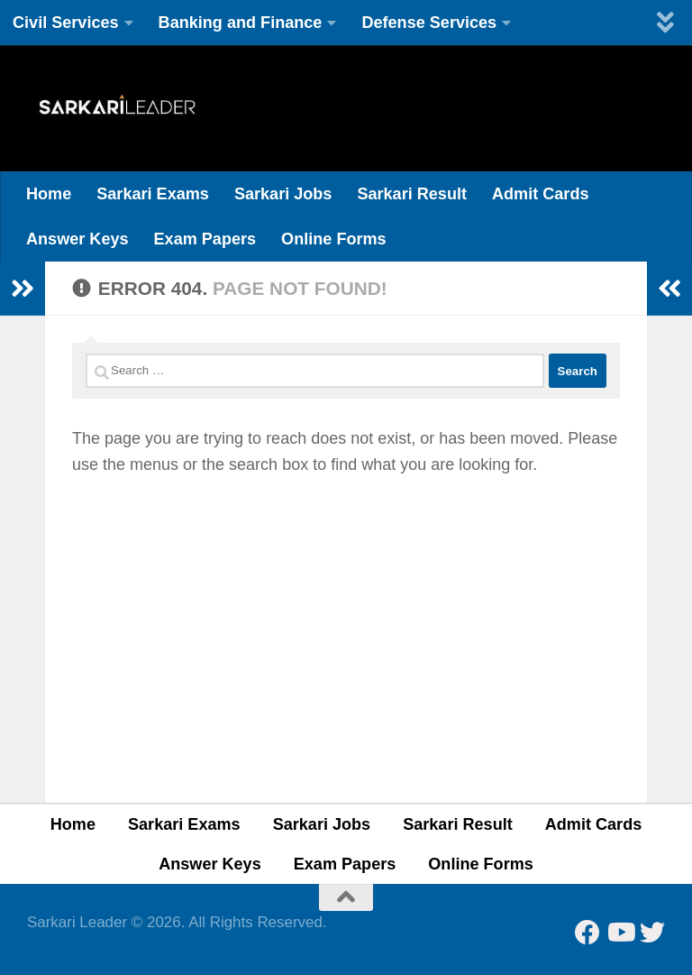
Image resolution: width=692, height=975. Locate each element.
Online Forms (334, 239)
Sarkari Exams (152, 194)
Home (48, 194)
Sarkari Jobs (283, 194)
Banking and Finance (241, 23)
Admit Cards (540, 194)
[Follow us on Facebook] (587, 932)
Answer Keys (77, 239)
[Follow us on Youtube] (620, 932)
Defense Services (428, 23)
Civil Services (66, 23)
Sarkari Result (412, 194)
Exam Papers (205, 239)
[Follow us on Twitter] (652, 932)
